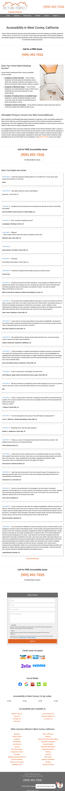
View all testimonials (32, 553)
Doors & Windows (48, 729)
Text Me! (13, 620)
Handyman (17, 729)
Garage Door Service (17, 746)
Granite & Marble (48, 739)
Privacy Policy (23, 632)
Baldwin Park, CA (17, 708)
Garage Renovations (48, 744)
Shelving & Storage (48, 759)
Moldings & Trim (17, 759)
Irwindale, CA (17, 713)
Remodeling (16, 736)
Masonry (48, 731)
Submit (32, 636)
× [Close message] (54, 785)
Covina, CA (17, 711)
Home (8, 15)
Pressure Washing (16, 754)
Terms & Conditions (32, 632)
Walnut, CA (17, 716)
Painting (48, 746)
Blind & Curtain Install (16, 757)
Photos (46, 15)
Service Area (27, 15)
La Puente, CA (48, 713)
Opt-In (13, 625)
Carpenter (17, 734)
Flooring (16, 741)
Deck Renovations (17, 744)
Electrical (48, 749)
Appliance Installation (48, 754)
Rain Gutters (48, 751)
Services (17, 16)
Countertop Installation (48, 736)
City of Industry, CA (48, 708)
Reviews (37, 15)
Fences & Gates (17, 731)
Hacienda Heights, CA (48, 711)
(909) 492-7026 (53, 7)
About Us (56, 15)
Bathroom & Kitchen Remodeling (48, 734)
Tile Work (48, 757)
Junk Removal (17, 739)
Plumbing (17, 749)
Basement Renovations (48, 741)
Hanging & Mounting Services (17, 751)
